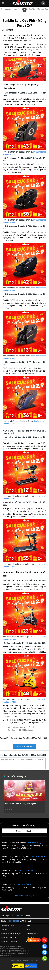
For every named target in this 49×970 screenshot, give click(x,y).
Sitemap (27, 930)
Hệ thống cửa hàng (7, 926)
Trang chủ (5, 15)
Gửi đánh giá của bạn (25, 746)
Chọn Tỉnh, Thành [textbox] (23, 831)
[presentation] (5, 800)
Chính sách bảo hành (8, 938)
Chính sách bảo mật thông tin (10, 934)
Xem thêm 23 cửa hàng (24, 896)
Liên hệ (3, 930)
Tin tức (14, 15)
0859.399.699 (14, 916)
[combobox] (24, 830)
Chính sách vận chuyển (8, 942)
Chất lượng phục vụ (31, 934)
